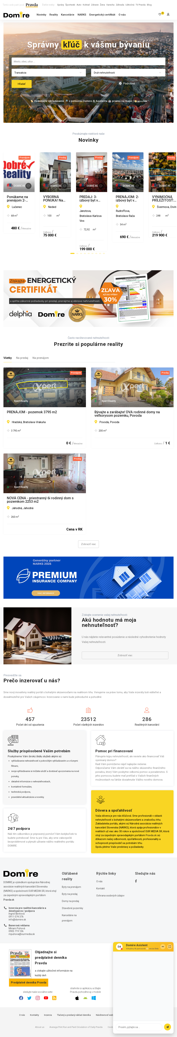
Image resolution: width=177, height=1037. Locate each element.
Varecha (110, 4)
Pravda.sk (151, 817)
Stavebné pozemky (72, 890)
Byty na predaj (69, 875)
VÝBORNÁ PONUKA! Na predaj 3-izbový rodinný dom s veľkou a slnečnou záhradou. (132, 198)
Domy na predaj (70, 883)
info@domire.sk (17, 901)
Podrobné (127, 83)
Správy (60, 4)
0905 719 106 (16, 913)
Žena (102, 4)
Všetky (7, 339)
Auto (79, 4)
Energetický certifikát (102, 14)
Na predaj (22, 339)
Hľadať (21, 83)
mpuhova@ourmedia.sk (22, 916)
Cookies (112, 1009)
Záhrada (120, 4)
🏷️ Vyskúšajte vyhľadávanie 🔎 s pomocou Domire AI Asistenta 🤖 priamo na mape (81, 101)
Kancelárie (67, 14)
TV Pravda (141, 4)
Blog (149, 4)
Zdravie (95, 4)
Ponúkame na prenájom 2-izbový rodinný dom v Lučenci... (44, 198)
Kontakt (100, 870)
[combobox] (88, 61)
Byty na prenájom (71, 868)
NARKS (82, 14)
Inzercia (48, 997)
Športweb (70, 4)
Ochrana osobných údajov (110, 877)
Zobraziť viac (88, 526)
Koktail (86, 4)
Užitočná (129, 4)
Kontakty (34, 997)
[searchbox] (88, 61)
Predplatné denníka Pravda (28, 964)
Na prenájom (40, 339)
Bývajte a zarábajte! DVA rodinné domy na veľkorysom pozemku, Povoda (127, 395)
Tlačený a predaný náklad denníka (74, 997)
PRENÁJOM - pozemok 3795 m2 (32, 394)
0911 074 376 (16, 898)
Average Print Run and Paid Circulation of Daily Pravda (76, 1009)
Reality (53, 14)
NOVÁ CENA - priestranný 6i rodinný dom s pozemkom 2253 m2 (40, 481)
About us (39, 1009)
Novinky (41, 14)
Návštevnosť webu (105, 997)
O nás (122, 14)
